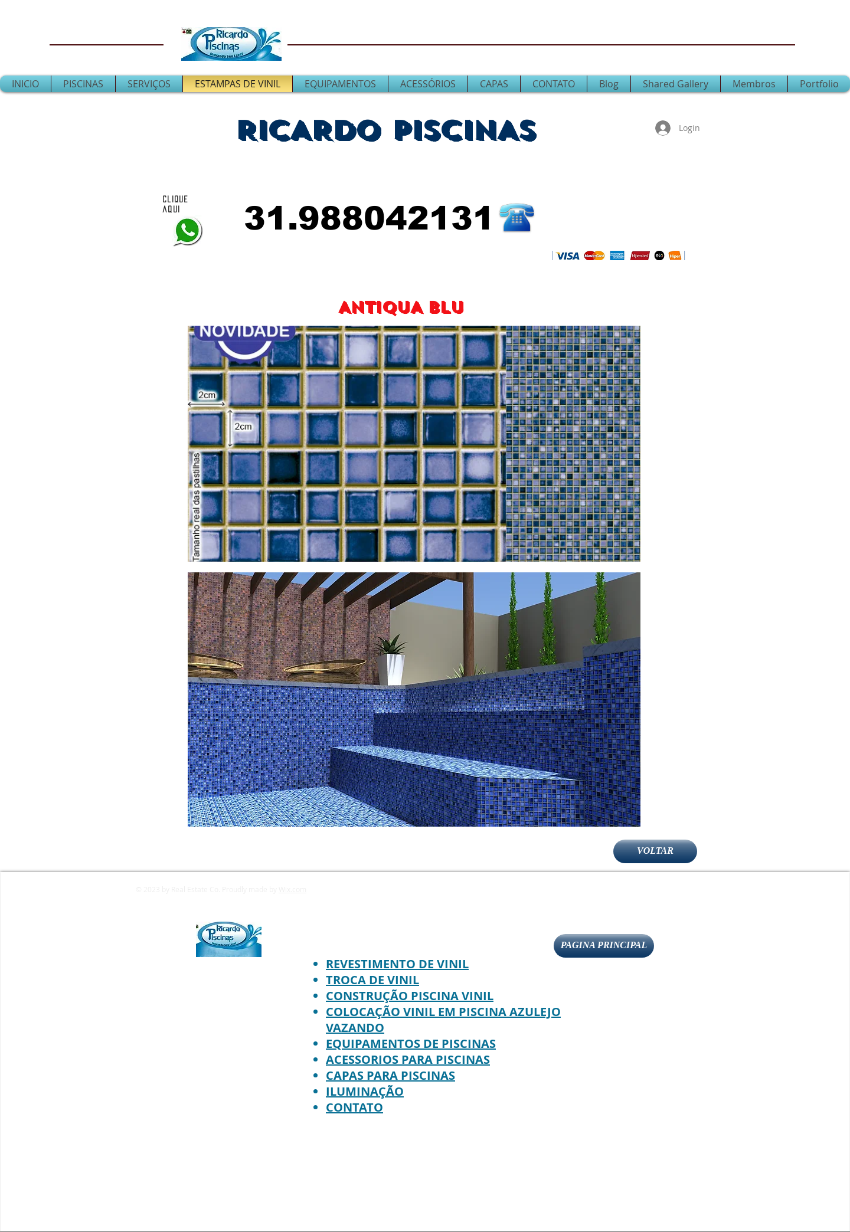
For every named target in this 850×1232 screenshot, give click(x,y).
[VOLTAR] (655, 851)
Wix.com (292, 889)
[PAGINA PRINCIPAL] (604, 946)
